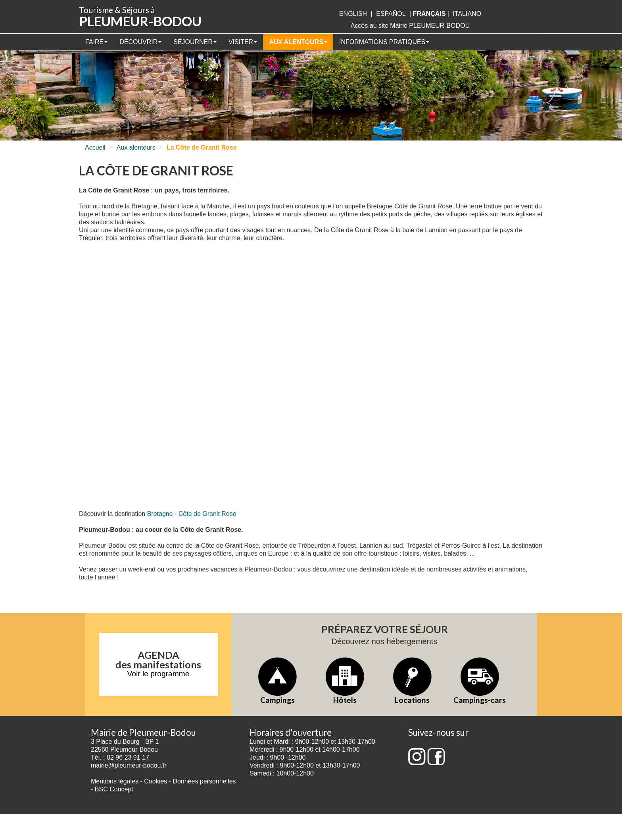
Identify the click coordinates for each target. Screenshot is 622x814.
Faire (96, 41)
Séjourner (195, 41)
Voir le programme (158, 674)
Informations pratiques (384, 41)
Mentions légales (114, 781)
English (353, 13)
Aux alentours (298, 41)
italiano (467, 13)
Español (390, 13)
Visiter (242, 41)
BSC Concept (114, 789)
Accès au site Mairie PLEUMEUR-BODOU (410, 25)
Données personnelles (204, 781)
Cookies (155, 781)
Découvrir (140, 41)
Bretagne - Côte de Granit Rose (191, 513)
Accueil (95, 147)
